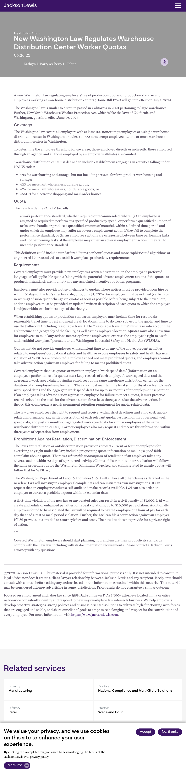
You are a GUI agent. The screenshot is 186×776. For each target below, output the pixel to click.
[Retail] (48, 711)
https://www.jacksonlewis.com (94, 614)
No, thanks (170, 732)
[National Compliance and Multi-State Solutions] (138, 689)
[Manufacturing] (48, 689)
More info (15, 765)
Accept (145, 732)
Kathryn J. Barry (36, 63)
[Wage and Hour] (138, 711)
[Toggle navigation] (177, 5)
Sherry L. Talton (64, 63)
